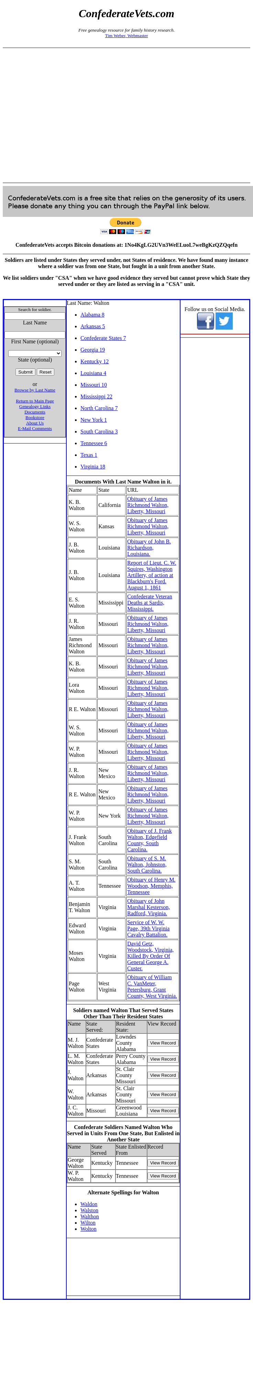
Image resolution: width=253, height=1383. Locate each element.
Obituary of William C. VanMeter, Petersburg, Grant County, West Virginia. (152, 986)
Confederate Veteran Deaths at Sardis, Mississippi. (149, 603)
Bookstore (34, 417)
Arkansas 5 (92, 326)
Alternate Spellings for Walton (123, 1192)
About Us (35, 422)
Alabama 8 (92, 315)
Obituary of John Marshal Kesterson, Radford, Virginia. (148, 907)
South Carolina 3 (99, 431)
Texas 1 (88, 455)
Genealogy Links (35, 406)
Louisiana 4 (93, 373)
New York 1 (93, 420)
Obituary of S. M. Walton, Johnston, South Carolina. (147, 864)
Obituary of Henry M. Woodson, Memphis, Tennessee (151, 886)
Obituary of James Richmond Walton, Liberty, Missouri (147, 505)
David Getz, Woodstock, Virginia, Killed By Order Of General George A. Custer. (150, 956)
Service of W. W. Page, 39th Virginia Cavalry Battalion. (148, 928)
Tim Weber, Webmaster (126, 35)
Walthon (89, 1216)
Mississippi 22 (96, 396)
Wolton (88, 1229)
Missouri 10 (93, 385)
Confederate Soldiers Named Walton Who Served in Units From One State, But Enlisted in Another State (123, 1133)
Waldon (88, 1204)
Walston (89, 1210)
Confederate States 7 (103, 338)
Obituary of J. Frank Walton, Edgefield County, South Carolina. (149, 840)
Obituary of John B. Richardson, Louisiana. (149, 548)
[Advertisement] (125, 115)
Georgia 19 (92, 350)
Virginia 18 (92, 466)
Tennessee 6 (93, 443)
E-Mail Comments (35, 428)
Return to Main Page (35, 400)
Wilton (88, 1223)
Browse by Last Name (34, 389)
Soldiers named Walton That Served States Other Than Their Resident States (123, 1013)
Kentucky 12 (94, 361)
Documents (34, 411)
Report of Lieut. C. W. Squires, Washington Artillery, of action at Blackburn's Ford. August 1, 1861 (151, 575)
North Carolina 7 (99, 408)
